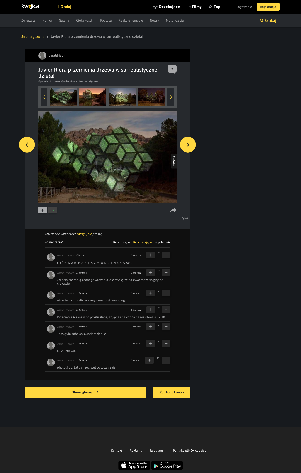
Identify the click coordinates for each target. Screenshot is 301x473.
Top (217, 6)
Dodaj (66, 6)
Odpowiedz (136, 255)
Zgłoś (185, 218)
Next (170, 97)
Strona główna (33, 36)
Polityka (106, 20)
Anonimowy (65, 255)
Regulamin (157, 450)
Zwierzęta (28, 20)
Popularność (162, 242)
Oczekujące (169, 6)
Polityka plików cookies (189, 450)
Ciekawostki (84, 20)
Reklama (136, 450)
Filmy (197, 6)
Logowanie (244, 7)
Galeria (64, 20)
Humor (47, 20)
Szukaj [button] (270, 20)
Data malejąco (142, 242)
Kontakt (116, 450)
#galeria (43, 81)
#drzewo (55, 81)
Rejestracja (268, 7)
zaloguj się (84, 234)
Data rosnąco (121, 242)
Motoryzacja (175, 20)
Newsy (154, 20)
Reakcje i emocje (131, 20)
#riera (73, 81)
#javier (65, 81)
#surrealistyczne (88, 81)
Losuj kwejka (171, 393)
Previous (44, 97)
